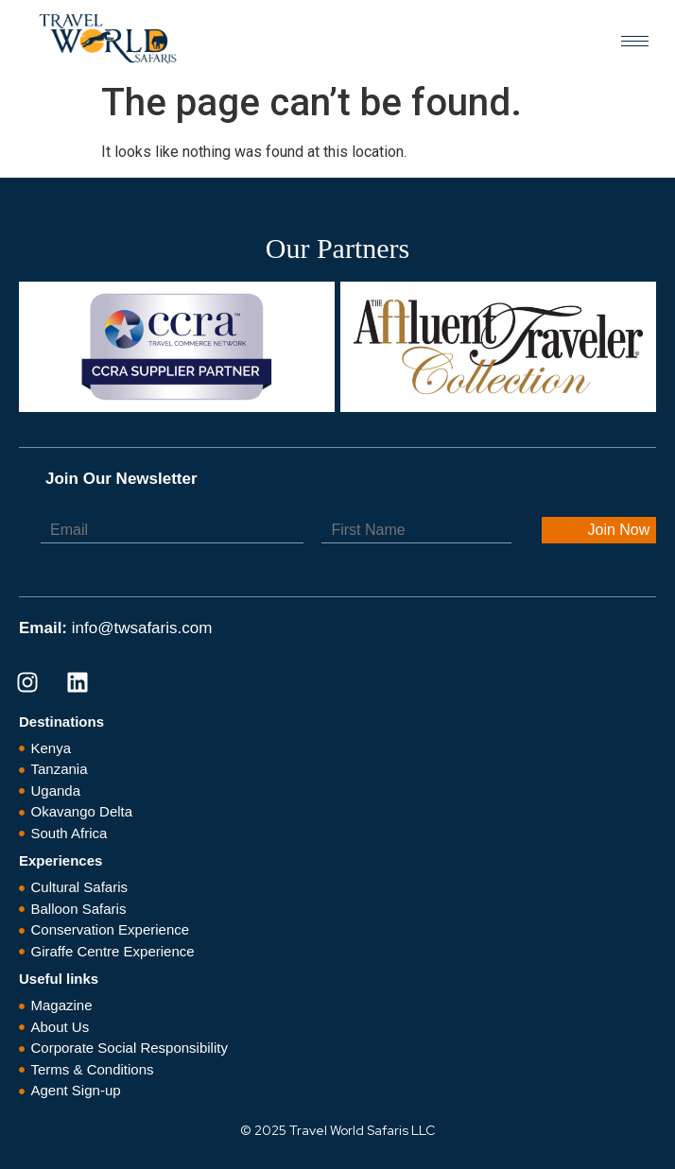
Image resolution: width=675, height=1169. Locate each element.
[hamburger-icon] (635, 41)
